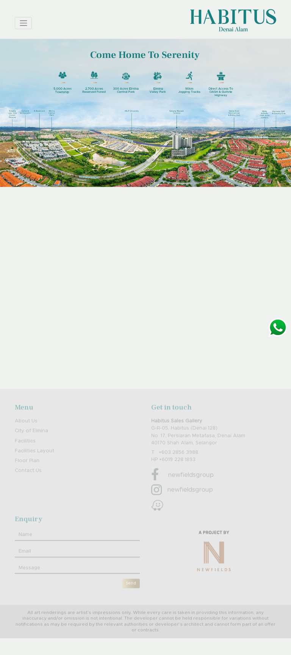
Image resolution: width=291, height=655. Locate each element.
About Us (26, 429)
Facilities (25, 449)
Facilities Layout (34, 459)
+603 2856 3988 (178, 460)
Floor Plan (27, 469)
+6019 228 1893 (177, 468)
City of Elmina (31, 439)
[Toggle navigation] (23, 23)
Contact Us (28, 479)
